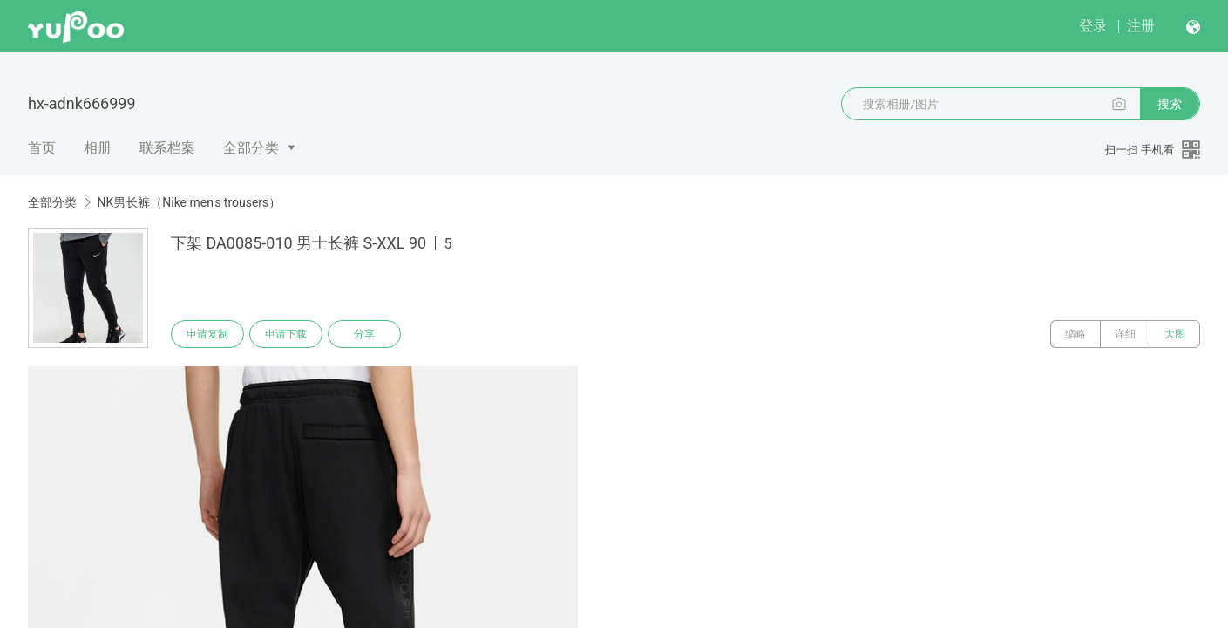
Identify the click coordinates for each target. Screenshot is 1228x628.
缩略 (1075, 334)
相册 (98, 148)
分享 (364, 334)
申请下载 (286, 334)
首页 (42, 148)
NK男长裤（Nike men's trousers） (189, 202)
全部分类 (251, 148)
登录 (1093, 25)
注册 (1141, 25)
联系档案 (167, 148)
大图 (1174, 334)
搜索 (1169, 104)
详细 (1125, 334)
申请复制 (207, 334)
